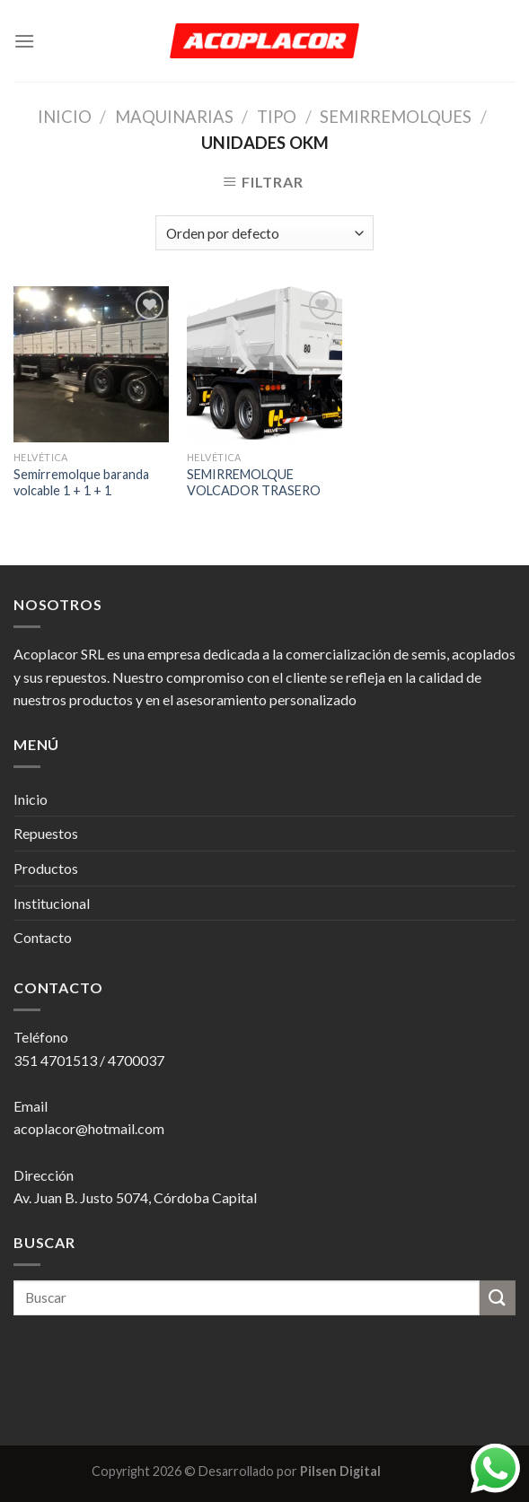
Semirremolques (396, 117)
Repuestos (45, 833)
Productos (45, 868)
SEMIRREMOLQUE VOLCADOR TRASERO (254, 483)
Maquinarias (174, 117)
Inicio (65, 117)
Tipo (276, 117)
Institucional (51, 903)
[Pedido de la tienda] (264, 232)
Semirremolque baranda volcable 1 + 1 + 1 (81, 483)
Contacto (42, 937)
